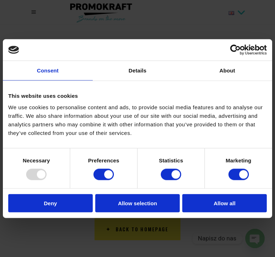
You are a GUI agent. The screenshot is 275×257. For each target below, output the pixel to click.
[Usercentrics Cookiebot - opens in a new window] (235, 50)
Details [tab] (137, 70)
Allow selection (137, 203)
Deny (50, 203)
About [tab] (227, 70)
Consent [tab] (48, 70)
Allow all (225, 203)
